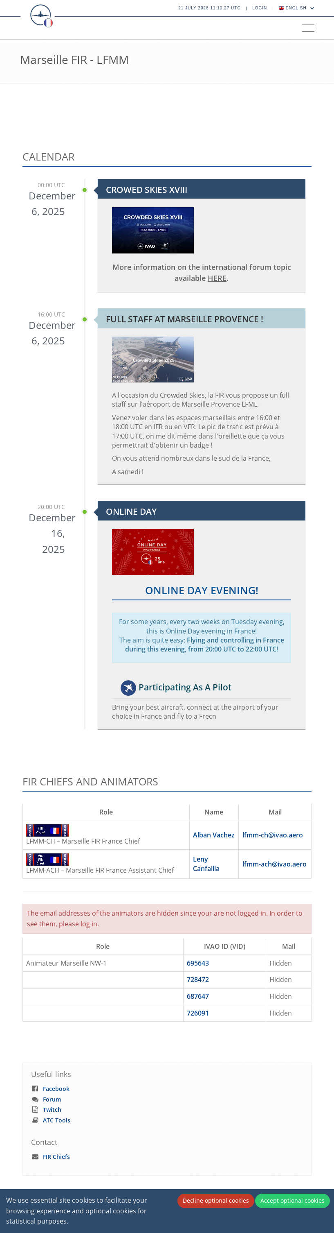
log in (89, 923)
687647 (198, 996)
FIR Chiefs (56, 1157)
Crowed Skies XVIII (146, 189)
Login (259, 8)
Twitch (52, 1109)
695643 (198, 963)
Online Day (131, 511)
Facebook (56, 1089)
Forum (52, 1099)
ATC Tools (56, 1120)
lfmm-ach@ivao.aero (274, 864)
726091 (198, 1013)
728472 (198, 979)
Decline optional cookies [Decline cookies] (216, 1200)
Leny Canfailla (206, 864)
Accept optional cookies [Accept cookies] (292, 1200)
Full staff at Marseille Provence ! (184, 319)
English (297, 8)
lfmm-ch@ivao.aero (272, 834)
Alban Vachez (214, 834)
